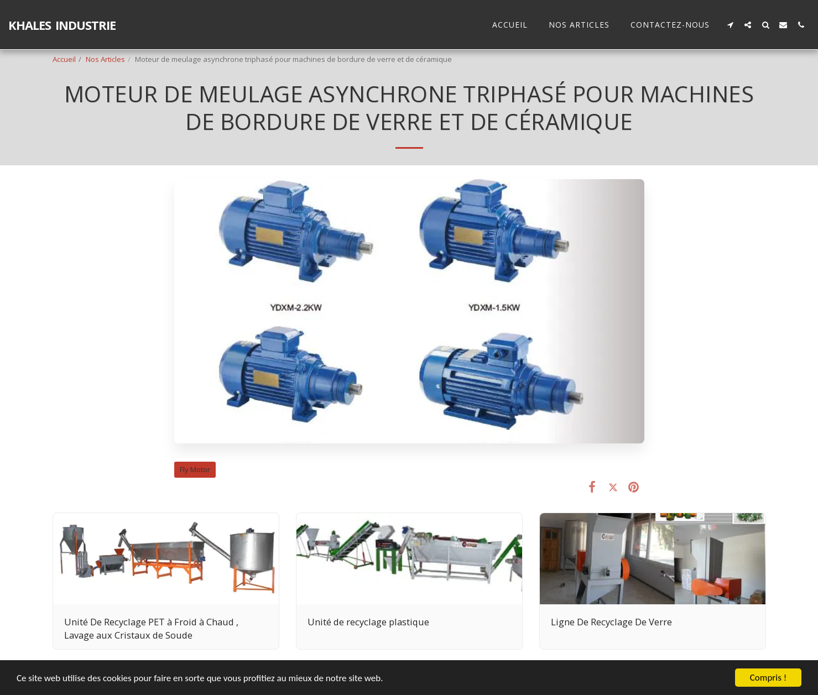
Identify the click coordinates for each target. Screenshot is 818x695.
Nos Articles (105, 59)
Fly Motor (195, 469)
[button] (730, 24)
